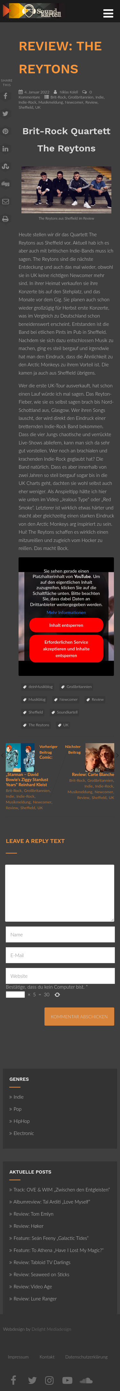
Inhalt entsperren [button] (67, 625)
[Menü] (108, 13)
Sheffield (26, 107)
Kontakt (46, 1356)
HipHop (19, 1121)
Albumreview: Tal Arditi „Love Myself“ (49, 1201)
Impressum (18, 1356)
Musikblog (36, 699)
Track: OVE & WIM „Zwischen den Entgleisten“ (59, 1189)
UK (38, 107)
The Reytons (38, 724)
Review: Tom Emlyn (31, 1214)
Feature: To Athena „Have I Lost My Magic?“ (56, 1250)
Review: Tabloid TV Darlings (39, 1262)
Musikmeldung (50, 102)
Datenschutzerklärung (86, 1356)
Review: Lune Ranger (33, 1298)
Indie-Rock (27, 102)
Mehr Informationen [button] (66, 612)
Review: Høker (26, 1226)
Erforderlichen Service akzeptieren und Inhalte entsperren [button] (66, 648)
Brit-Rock (58, 97)
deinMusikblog (40, 686)
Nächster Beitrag (87, 760)
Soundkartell (67, 712)
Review (91, 102)
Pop (15, 1109)
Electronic (21, 1133)
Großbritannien (80, 97)
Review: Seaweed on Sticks (39, 1274)
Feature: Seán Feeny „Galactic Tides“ (48, 1238)
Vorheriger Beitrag (33, 765)
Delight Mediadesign (51, 1329)
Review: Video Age (30, 1286)
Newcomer (74, 102)
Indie (100, 97)
